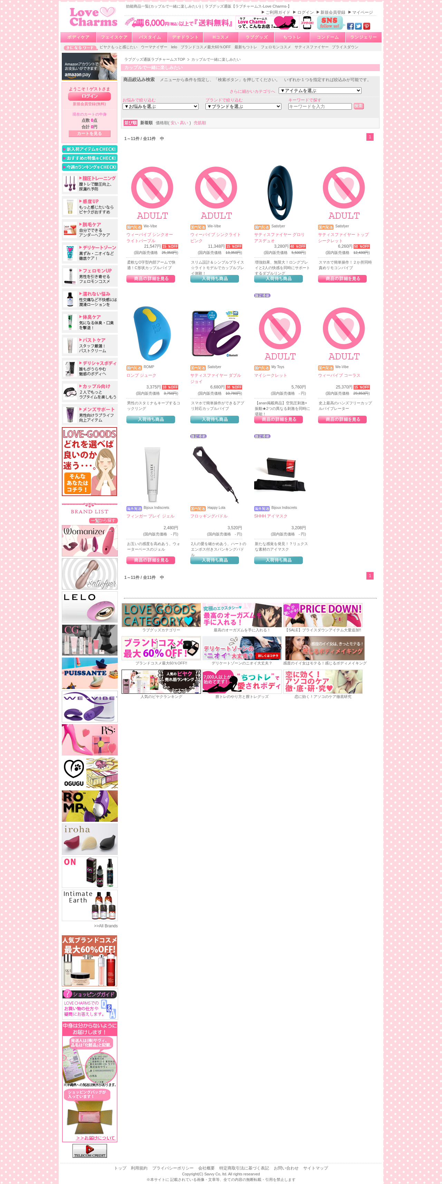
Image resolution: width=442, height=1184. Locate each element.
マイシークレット (270, 375)
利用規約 (139, 1168)
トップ (120, 1168)
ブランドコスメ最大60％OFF (206, 47)
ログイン (306, 12)
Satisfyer (278, 226)
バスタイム (150, 37)
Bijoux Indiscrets (156, 508)
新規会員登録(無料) (89, 104)
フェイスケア (114, 37)
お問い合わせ (287, 1168)
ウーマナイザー (155, 47)
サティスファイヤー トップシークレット (343, 237)
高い (184, 122)
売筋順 (200, 122)
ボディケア (78, 37)
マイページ (362, 12)
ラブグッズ (257, 37)
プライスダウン (345, 47)
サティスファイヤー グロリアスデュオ (279, 237)
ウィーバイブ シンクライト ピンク (215, 237)
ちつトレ (292, 37)
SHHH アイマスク (271, 516)
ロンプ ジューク (141, 375)
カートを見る (89, 133)
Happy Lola (216, 508)
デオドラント (185, 37)
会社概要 (207, 1168)
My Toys (277, 367)
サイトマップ (315, 1168)
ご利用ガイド (278, 12)
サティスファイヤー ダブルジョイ (215, 378)
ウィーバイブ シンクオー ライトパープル (149, 237)
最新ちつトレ (246, 47)
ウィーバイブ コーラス (339, 375)
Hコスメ (221, 37)
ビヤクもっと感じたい (118, 47)
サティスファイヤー (312, 47)
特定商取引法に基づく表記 (244, 1168)
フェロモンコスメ (276, 47)
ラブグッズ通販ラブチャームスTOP (155, 59)
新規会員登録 (333, 12)
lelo (174, 47)
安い (175, 122)
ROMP (149, 367)
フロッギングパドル (209, 516)
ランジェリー (363, 37)
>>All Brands (106, 926)
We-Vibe (150, 226)
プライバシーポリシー (173, 1168)
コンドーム (328, 37)
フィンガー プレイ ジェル (150, 516)
